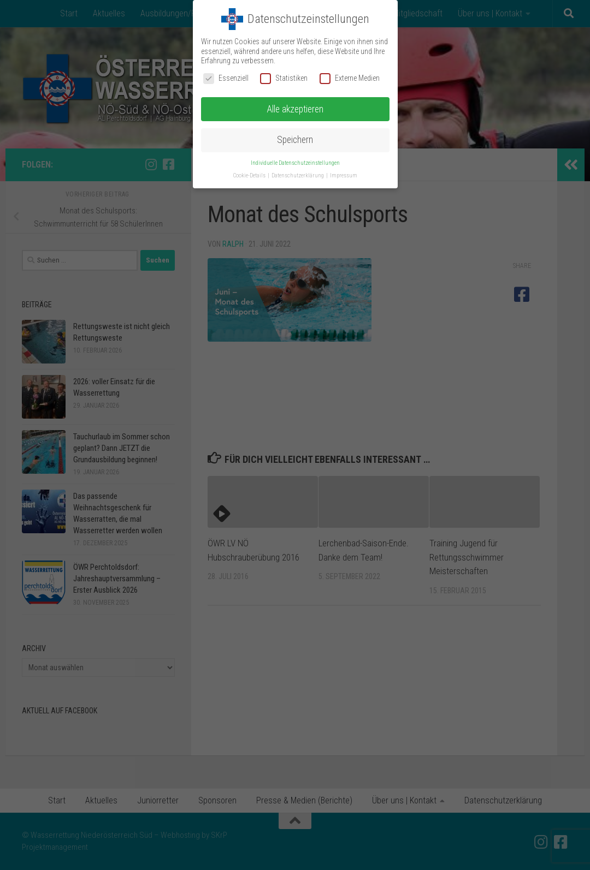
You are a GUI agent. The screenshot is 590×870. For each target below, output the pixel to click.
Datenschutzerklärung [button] (298, 175)
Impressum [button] (343, 175)
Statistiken (284, 78)
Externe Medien (350, 78)
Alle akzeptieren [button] (295, 109)
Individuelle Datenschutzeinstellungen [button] (295, 162)
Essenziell (226, 78)
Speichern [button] (295, 139)
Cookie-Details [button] (250, 175)
